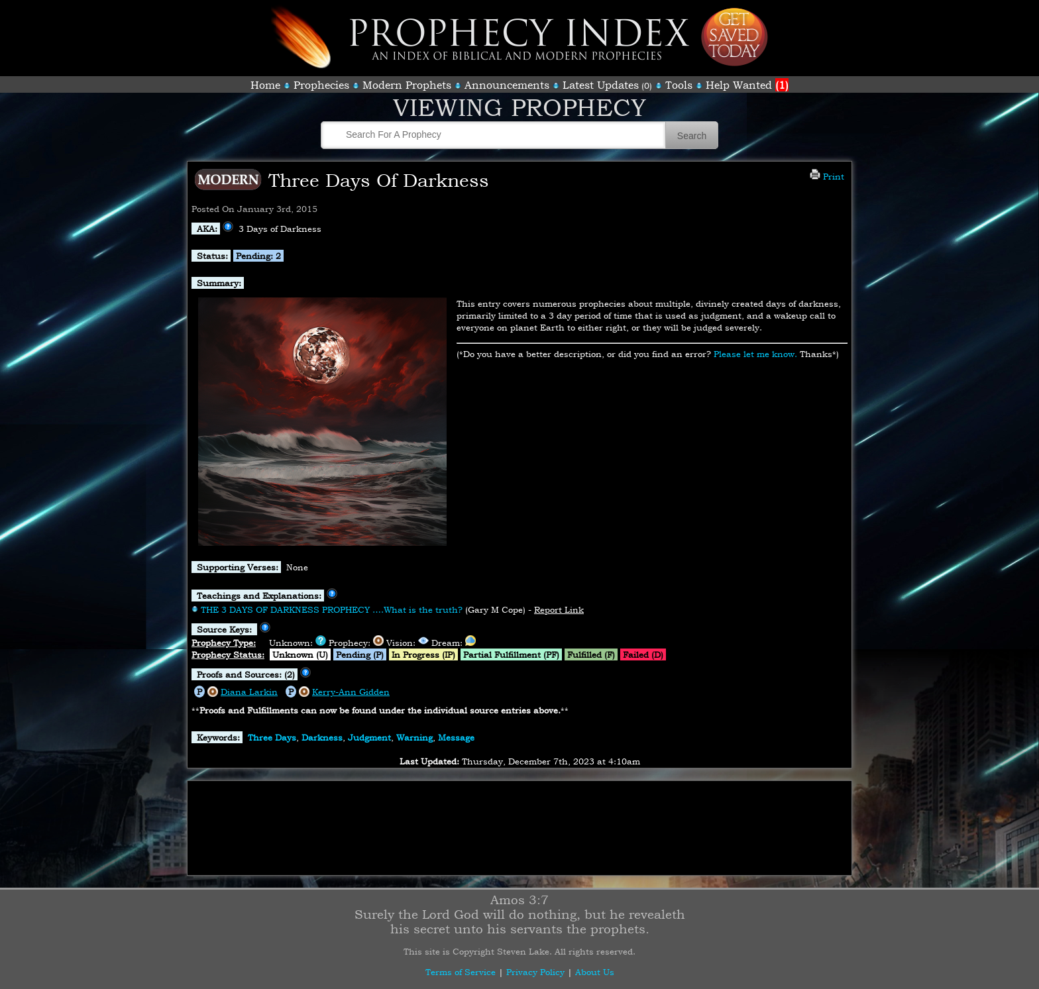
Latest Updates (601, 84)
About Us (594, 972)
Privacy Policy (535, 972)
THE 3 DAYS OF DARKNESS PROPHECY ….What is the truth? (332, 609)
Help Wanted (747, 84)
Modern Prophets (406, 84)
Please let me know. (755, 354)
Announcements (507, 84)
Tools (678, 84)
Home (265, 84)
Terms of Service (460, 972)
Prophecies (321, 84)
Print (827, 176)
